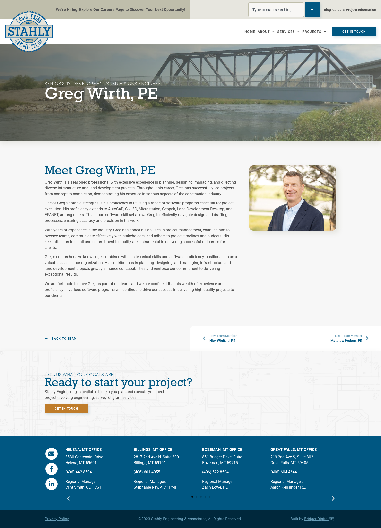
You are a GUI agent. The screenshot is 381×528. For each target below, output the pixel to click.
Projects (312, 31)
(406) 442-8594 (78, 472)
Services (286, 31)
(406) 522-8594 (215, 472)
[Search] (312, 9)
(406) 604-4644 (283, 472)
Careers (338, 10)
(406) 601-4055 (147, 472)
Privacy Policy (57, 519)
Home (247, 32)
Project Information (361, 10)
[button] (68, 498)
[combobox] (276, 9)
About (264, 31)
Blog (327, 10)
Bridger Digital (316, 519)
